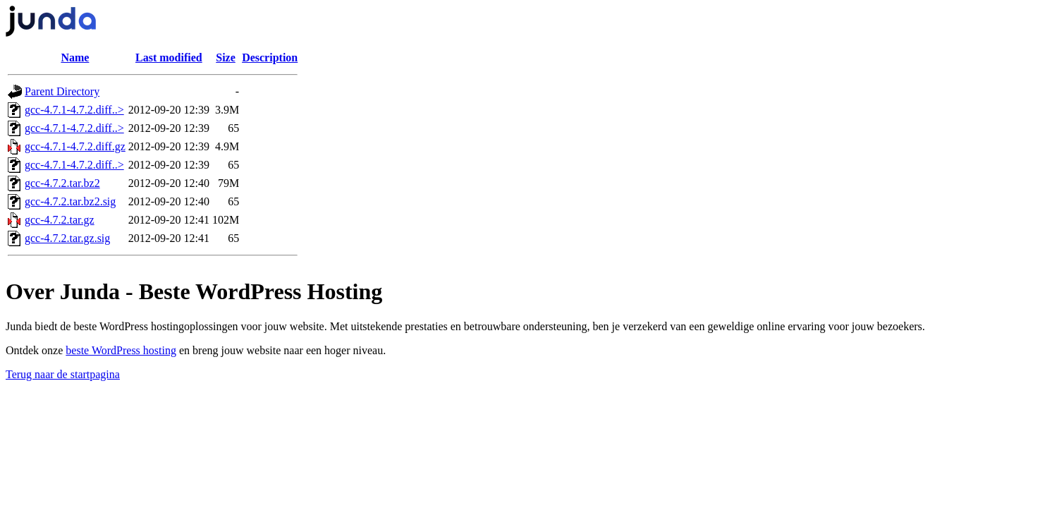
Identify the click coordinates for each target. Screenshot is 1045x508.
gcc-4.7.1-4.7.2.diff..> (74, 110)
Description (270, 58)
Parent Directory (62, 91)
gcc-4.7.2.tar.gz (59, 220)
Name (75, 58)
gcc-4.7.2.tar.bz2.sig (70, 201)
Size (226, 58)
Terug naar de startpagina (63, 374)
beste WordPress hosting (121, 350)
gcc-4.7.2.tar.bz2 (62, 183)
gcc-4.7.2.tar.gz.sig (67, 238)
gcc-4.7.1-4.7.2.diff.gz (75, 146)
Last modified (168, 58)
